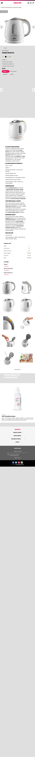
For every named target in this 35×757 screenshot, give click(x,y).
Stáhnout (6, 266)
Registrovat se (17, 457)
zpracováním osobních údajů (14, 455)
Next (33, 27)
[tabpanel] (17, 98)
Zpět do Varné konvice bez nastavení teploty (11, 7)
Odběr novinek (17, 448)
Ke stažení (11, 74)
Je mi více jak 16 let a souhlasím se (15, 455)
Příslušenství (5, 74)
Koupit (5, 71)
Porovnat (5, 48)
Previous (1, 27)
